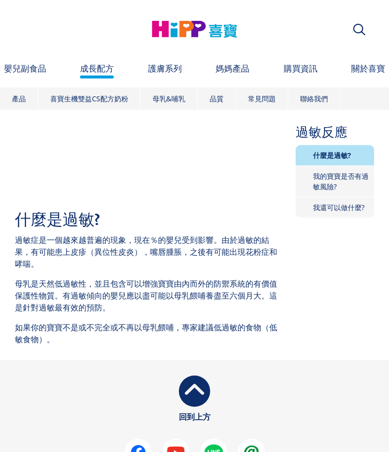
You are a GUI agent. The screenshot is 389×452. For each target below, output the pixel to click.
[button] (359, 29)
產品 (19, 98)
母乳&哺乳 (169, 98)
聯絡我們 (314, 98)
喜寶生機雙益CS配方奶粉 (89, 98)
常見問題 (262, 98)
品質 (217, 98)
